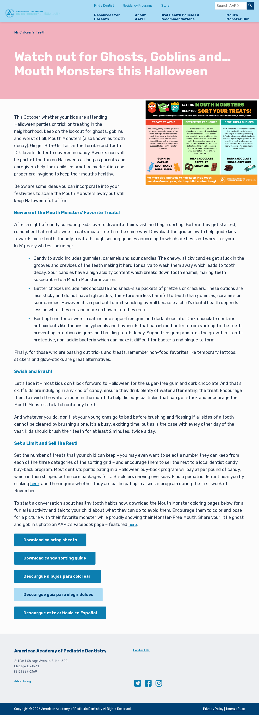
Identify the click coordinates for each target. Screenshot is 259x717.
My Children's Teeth (30, 32)
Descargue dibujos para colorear (60, 577)
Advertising (22, 683)
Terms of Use (235, 711)
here (35, 483)
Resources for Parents (107, 17)
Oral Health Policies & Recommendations (180, 17)
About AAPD (140, 17)
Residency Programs (137, 6)
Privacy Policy (213, 711)
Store (165, 6)
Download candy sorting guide (57, 558)
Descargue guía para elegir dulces (61, 596)
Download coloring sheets (52, 540)
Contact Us (141, 652)
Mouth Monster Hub (237, 17)
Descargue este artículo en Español (62, 614)
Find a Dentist (104, 6)
